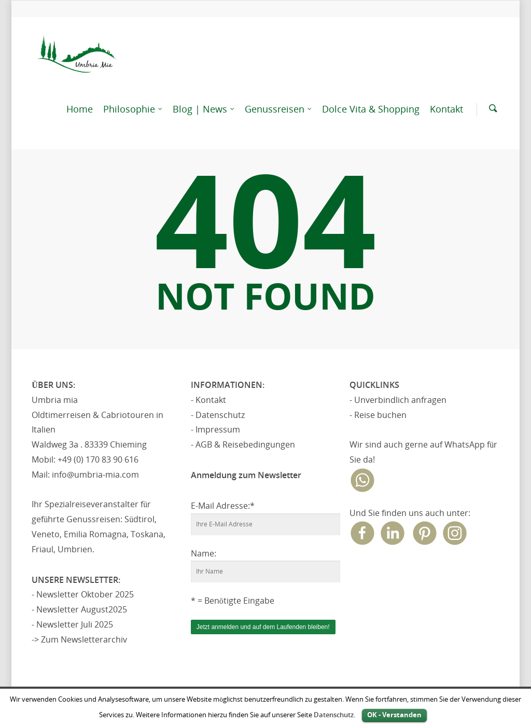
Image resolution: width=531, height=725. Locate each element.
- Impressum (215, 429)
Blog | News (204, 109)
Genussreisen (279, 109)
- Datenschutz (218, 415)
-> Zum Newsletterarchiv (79, 639)
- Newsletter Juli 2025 (72, 624)
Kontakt (446, 109)
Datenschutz (334, 714)
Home (79, 109)
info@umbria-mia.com (95, 474)
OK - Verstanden (394, 714)
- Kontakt (208, 400)
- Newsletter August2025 (79, 609)
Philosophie (133, 109)
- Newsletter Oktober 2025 (83, 594)
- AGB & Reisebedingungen (243, 444)
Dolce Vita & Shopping (371, 109)
